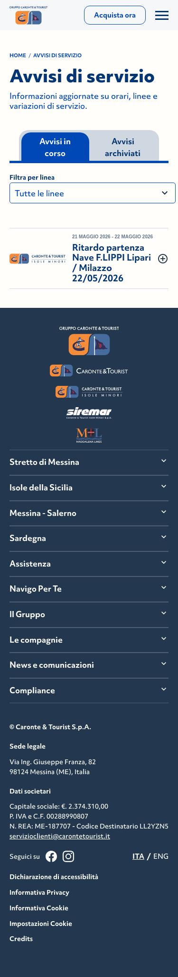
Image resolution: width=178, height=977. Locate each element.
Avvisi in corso (55, 147)
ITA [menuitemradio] (138, 856)
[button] (89, 258)
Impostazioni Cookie (40, 923)
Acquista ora (115, 14)
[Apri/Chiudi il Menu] (162, 15)
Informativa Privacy (39, 892)
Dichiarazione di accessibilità (53, 876)
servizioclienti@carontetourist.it (59, 836)
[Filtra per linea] (92, 193)
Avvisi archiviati (123, 147)
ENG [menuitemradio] (161, 856)
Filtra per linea (32, 177)
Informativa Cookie (38, 908)
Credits (21, 938)
